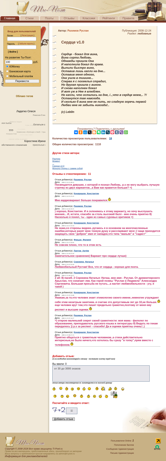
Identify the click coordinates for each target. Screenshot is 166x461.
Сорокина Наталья (84, 261)
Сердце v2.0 (58, 166)
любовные (144, 33)
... (53, 163)
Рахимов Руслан (83, 179)
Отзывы (69, 18)
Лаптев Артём (81, 250)
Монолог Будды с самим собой (67, 168)
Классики (89, 18)
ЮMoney (13, 66)
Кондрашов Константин (86, 193)
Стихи (29, 18)
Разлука (56, 158)
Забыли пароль (26, 44)
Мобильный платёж (19, 76)
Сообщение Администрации (120, 449)
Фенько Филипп (82, 240)
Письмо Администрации (122, 453)
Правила (128, 18)
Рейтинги (108, 18)
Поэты (49, 18)
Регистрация (27, 35)
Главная (9, 18)
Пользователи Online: (122, 440)
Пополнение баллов (124, 445)
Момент (56, 161)
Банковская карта (18, 71)
